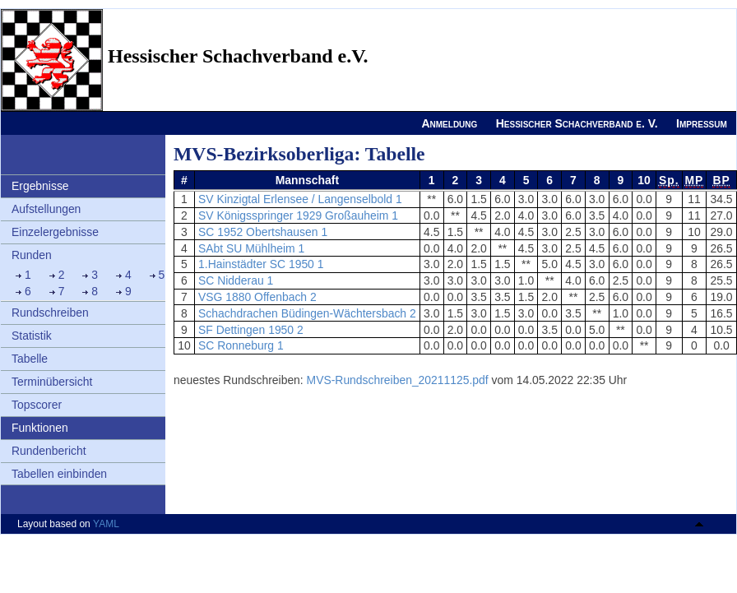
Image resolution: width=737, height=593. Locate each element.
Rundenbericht (49, 450)
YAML (106, 524)
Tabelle (30, 358)
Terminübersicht (52, 381)
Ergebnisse (40, 185)
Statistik (32, 335)
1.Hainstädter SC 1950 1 (260, 264)
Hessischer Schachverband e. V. (577, 123)
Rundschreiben (50, 312)
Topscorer (37, 404)
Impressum (701, 123)
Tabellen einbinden (59, 473)
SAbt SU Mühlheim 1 (251, 248)
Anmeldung (449, 123)
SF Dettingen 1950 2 (251, 329)
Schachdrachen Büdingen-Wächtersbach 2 (307, 313)
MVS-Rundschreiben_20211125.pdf (398, 380)
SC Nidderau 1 (235, 280)
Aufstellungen (46, 208)
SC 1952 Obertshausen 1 (262, 232)
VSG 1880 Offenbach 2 (257, 296)
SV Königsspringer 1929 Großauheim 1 (298, 215)
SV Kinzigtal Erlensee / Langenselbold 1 (300, 199)
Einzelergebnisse (55, 232)
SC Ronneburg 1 (241, 345)
